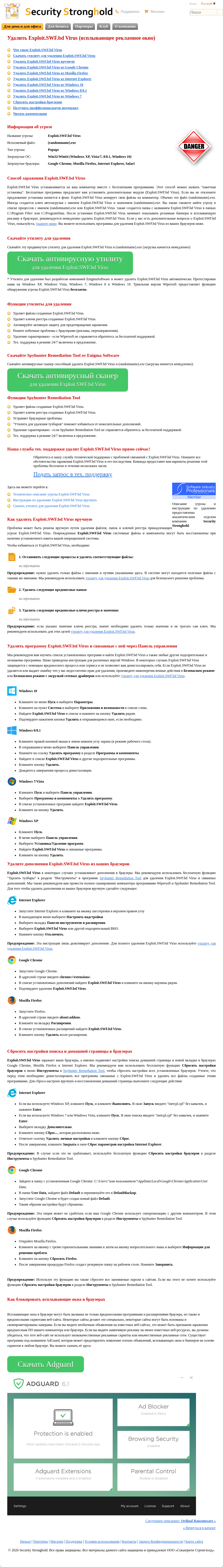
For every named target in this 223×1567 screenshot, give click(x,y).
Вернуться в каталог (199, 1528)
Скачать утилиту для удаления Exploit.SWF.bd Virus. (51, 506)
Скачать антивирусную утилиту (70, 263)
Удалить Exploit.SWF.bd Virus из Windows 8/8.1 (50, 90)
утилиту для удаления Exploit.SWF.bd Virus (117, 578)
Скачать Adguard (45, 1364)
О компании (125, 26)
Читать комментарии (30, 114)
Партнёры (40, 1541)
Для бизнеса (58, 26)
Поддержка (74, 1541)
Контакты (129, 1541)
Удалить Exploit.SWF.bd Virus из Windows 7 (47, 96)
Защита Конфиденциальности (161, 1541)
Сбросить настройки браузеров (37, 102)
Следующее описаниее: (180, 1521)
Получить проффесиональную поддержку (46, 108)
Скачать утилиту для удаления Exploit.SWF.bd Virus (54, 56)
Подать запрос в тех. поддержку (72, 474)
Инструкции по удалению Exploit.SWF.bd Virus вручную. (55, 500)
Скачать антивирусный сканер (67, 380)
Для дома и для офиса (22, 26)
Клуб (103, 26)
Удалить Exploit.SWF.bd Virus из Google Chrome (51, 67)
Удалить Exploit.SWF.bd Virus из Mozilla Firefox (50, 73)
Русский (208, 3)
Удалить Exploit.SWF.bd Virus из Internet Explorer (52, 79)
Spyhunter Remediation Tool (120, 878)
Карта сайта (194, 1541)
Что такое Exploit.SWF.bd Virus (37, 50)
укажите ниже (46, 224)
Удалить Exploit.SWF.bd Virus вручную (44, 61)
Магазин (57, 1541)
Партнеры (84, 26)
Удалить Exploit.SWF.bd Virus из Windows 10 (48, 85)
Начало (25, 1541)
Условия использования (101, 1541)
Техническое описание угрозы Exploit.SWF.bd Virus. (51, 494)
